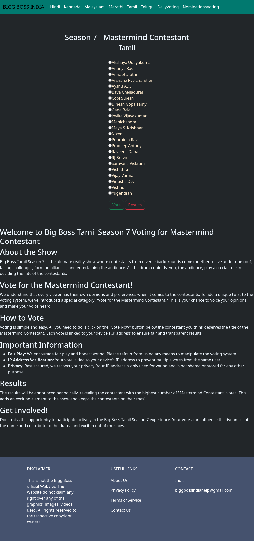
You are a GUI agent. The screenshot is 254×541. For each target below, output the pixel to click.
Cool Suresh (121, 98)
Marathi (116, 7)
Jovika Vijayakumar (127, 116)
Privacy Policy (123, 490)
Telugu (147, 7)
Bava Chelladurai (125, 92)
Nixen (115, 133)
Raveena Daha (123, 151)
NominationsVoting (201, 7)
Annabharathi (122, 74)
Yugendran (120, 193)
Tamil (132, 7)
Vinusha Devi (122, 181)
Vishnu (116, 187)
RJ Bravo (117, 157)
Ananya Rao (121, 68)
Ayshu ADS (120, 86)
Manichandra (122, 122)
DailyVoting (168, 7)
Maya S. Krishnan (126, 128)
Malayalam (94, 7)
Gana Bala (119, 110)
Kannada (72, 7)
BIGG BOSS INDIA (23, 6)
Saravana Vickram (126, 163)
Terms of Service (126, 500)
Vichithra (118, 169)
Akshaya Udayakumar (130, 62)
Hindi (55, 7)
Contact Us (121, 510)
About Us (119, 480)
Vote (116, 205)
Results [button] (135, 205)
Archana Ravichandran (131, 80)
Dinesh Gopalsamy (127, 104)
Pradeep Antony (124, 145)
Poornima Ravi (123, 139)
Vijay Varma (120, 175)
